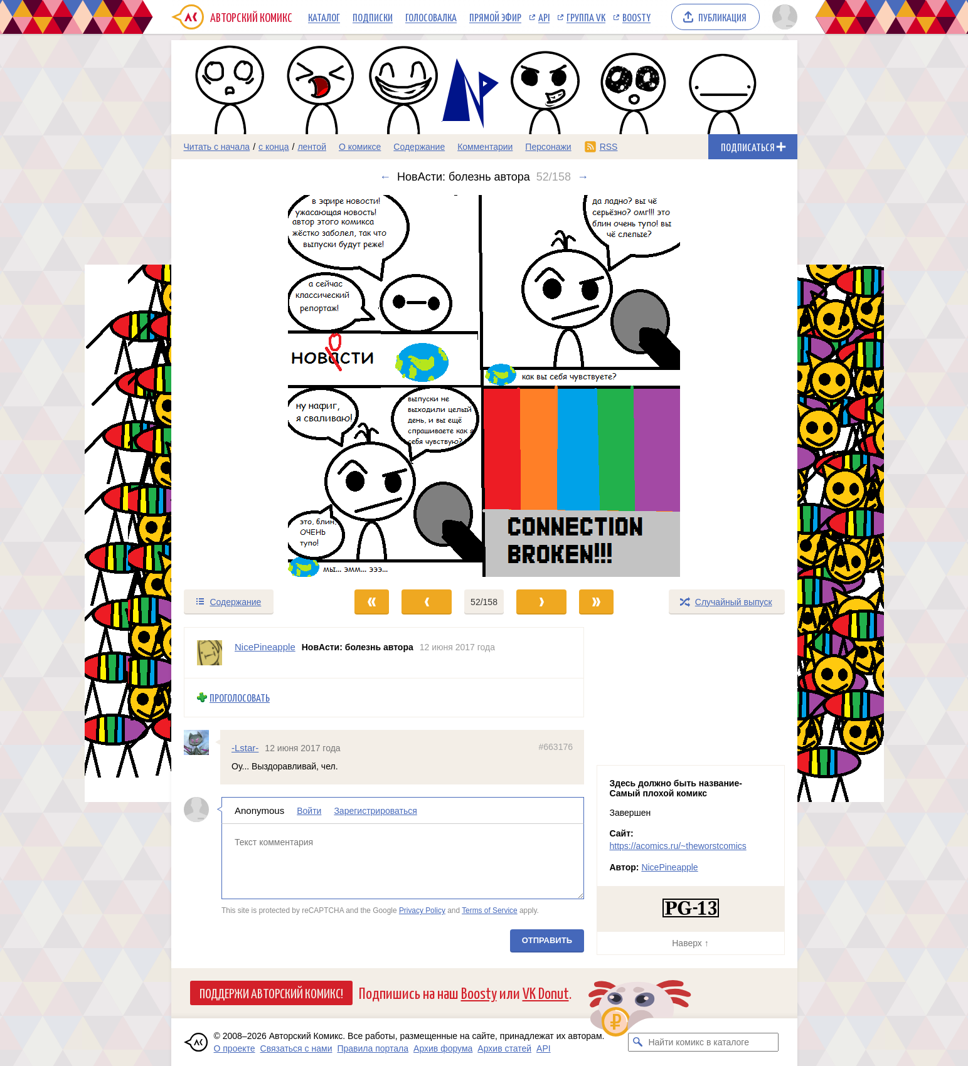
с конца (273, 147)
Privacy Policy (421, 910)
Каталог (324, 17)
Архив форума (442, 1048)
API (544, 17)
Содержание (419, 147)
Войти (309, 811)
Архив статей (504, 1048)
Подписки (373, 17)
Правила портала (372, 1048)
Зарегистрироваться (375, 811)
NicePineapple (669, 867)
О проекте (234, 1048)
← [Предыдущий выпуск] (385, 177)
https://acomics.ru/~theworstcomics (678, 846)
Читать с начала (217, 147)
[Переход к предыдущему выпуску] (249, 386)
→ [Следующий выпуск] (582, 177)
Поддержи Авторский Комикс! (271, 992)
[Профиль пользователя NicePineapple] (209, 652)
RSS (609, 147)
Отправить (546, 940)
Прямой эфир (495, 17)
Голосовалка (431, 17)
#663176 (555, 746)
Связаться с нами (296, 1048)
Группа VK (585, 17)
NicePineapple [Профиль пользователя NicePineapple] (265, 646)
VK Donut (546, 992)
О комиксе (360, 147)
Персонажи (548, 147)
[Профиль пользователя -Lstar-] (202, 741)
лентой (311, 147)
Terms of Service (490, 910)
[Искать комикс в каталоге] (637, 1042)
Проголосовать (240, 697)
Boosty (636, 17)
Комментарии (485, 147)
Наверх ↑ (690, 943)
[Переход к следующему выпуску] (484, 386)
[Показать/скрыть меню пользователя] (782, 17)
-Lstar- (244, 747)
